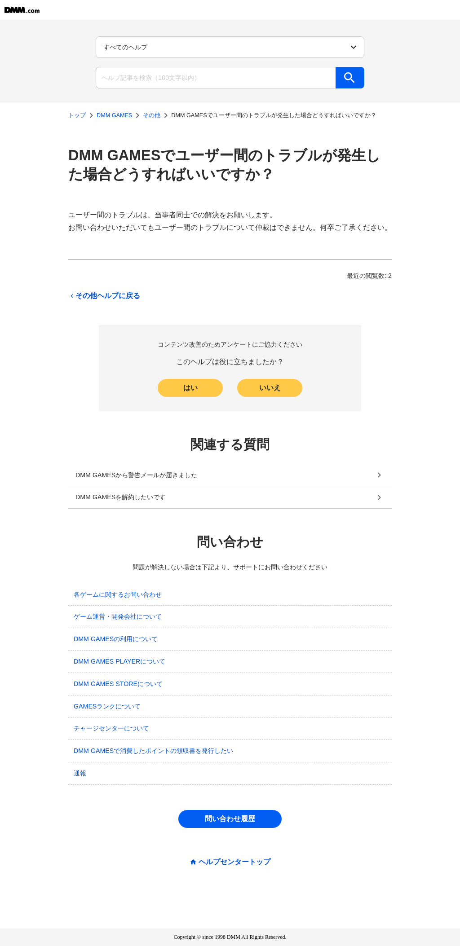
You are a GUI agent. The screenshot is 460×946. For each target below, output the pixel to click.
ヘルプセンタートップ (234, 862)
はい (190, 388)
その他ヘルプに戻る (104, 295)
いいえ (270, 388)
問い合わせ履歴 (230, 819)
